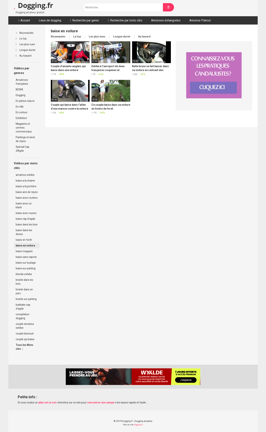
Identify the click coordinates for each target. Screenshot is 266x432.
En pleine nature (25, 100)
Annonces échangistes (165, 20)
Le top (21, 38)
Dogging (20, 95)
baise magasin (24, 251)
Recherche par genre (85, 20)
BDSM (19, 89)
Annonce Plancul (200, 20)
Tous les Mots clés (24, 346)
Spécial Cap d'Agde (22, 148)
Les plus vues (25, 44)
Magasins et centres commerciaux (24, 127)
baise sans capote (26, 256)
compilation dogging (22, 316)
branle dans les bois (24, 281)
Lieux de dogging (50, 20)
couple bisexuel (25, 333)
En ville (20, 106)
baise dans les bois (26, 224)
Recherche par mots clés (126, 20)
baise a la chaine (25, 180)
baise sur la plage (26, 262)
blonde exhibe (24, 274)
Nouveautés (24, 32)
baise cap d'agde (25, 218)
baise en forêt (24, 239)
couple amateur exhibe (25, 325)
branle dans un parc (24, 291)
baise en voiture (25, 245)
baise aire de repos (27, 192)
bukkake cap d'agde (23, 306)
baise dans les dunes (24, 232)
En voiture (21, 112)
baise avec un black (24, 205)
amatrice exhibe (25, 174)
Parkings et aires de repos (25, 139)
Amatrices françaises (22, 81)
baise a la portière (26, 186)
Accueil (25, 20)
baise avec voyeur (26, 213)
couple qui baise (25, 339)
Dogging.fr (33, 5)
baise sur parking (25, 268)
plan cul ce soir (47, 402)
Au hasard (23, 55)
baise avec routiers (27, 197)
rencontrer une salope (100, 402)
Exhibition (21, 118)
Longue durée (25, 50)
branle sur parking (26, 299)
